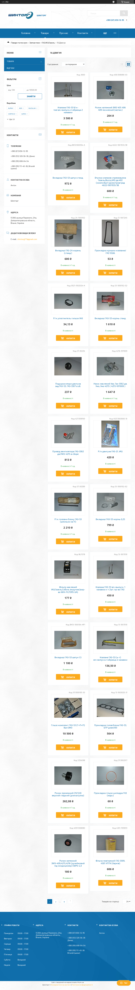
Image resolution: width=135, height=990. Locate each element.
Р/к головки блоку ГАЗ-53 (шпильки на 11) (68, 520)
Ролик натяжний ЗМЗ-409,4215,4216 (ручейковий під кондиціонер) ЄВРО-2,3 (68, 863)
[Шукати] (124, 13)
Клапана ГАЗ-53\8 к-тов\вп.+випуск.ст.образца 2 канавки (68, 110)
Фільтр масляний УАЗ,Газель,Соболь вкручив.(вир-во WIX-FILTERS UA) (68, 589)
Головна (25, 32)
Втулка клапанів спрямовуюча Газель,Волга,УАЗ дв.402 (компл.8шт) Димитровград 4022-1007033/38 (110, 181)
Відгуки (10, 68)
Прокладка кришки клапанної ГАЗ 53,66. (110, 251)
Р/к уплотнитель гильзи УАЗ (68, 318)
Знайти (31, 96)
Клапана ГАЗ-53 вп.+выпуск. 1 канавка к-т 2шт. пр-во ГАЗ (110, 588)
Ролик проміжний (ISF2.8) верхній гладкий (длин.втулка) (68, 794)
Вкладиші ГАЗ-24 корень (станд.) (68, 251)
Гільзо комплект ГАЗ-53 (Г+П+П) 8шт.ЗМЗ (68, 726)
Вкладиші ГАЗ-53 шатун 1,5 (67, 657)
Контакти (82, 32)
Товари (45, 32)
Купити (70, 132)
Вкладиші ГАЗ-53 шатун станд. (68, 178)
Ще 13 (12, 119)
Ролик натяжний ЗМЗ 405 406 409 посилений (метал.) (110, 108)
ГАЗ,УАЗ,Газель (48, 43)
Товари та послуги (19, 43)
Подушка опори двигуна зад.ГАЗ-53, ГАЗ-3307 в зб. (68, 384)
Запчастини (34, 43)
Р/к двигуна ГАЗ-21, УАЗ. (110, 451)
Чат (123, 983)
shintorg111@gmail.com (27, 239)
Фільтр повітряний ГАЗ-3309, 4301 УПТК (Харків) (110, 861)
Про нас (63, 32)
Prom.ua (81, 982)
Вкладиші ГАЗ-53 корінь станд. (110, 318)
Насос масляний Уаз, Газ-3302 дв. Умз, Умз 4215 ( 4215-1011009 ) (110, 384)
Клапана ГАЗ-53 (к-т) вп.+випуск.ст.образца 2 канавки (110, 658)
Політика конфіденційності (82, 985)
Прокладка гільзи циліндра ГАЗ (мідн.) (110, 794)
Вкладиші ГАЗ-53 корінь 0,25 (110, 519)
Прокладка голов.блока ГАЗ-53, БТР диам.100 (110, 726)
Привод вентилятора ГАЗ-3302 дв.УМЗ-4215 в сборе (68, 452)
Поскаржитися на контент (61, 985)
